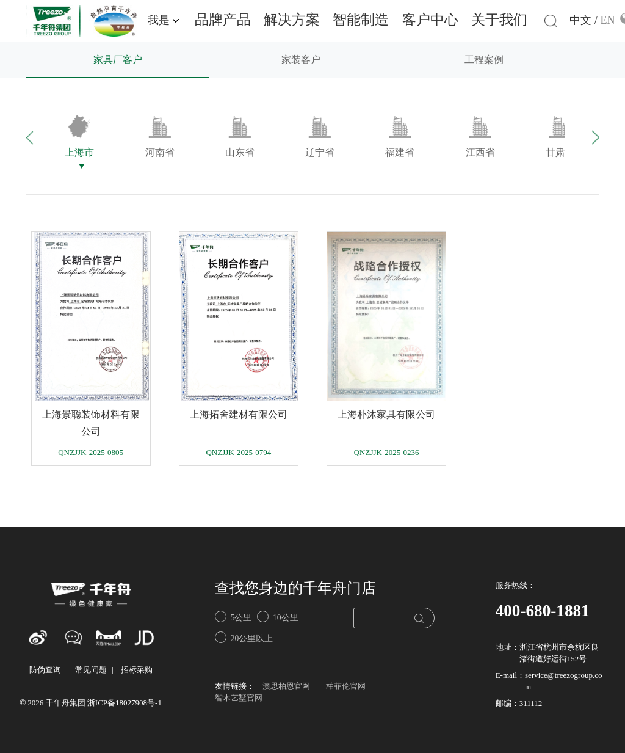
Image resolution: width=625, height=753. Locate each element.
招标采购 (137, 670)
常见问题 (91, 670)
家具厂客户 (117, 60)
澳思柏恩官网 (286, 687)
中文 (580, 21)
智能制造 (361, 20)
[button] (43, 137)
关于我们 (499, 20)
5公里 (233, 616)
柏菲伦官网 (346, 687)
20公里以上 (244, 637)
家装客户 (300, 60)
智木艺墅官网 (238, 698)
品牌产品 (223, 20)
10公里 (277, 616)
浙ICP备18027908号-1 (124, 703)
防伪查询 (45, 670)
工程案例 (484, 60)
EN (607, 21)
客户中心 (430, 20)
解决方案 (292, 20)
